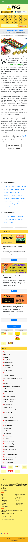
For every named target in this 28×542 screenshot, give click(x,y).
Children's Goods (7, 370)
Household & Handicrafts (9, 410)
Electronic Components (9, 389)
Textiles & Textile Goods (9, 449)
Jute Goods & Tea (7, 412)
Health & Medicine (8, 404)
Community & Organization (10, 373)
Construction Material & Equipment (12, 378)
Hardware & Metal (8, 402)
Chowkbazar (13, 192)
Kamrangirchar (15, 198)
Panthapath (17, 201)
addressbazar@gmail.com (7, 516)
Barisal (5, 219)
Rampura (6, 204)
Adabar (17, 189)
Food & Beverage (7, 394)
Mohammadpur (8, 201)
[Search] (9, 25)
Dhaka (7, 216)
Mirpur (19, 186)
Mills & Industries (7, 425)
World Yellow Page (8, 462)
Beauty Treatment (7, 360)
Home (2, 30)
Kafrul (13, 195)
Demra (20, 192)
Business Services (8, 365)
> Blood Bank (17, 495)
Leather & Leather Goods (9, 415)
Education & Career (8, 383)
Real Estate (6, 438)
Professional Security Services (13, 307)
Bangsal (6, 192)
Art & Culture (6, 354)
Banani (13, 186)
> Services (3, 497)
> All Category (4, 500)
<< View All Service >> (14, 326)
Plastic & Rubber (7, 436)
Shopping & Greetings (9, 444)
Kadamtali (19, 195)
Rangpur (6, 222)
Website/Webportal (8, 459)
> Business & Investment (20, 494)
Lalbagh (23, 198)
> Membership (4, 498)
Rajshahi (20, 219)
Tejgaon (19, 204)
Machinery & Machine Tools (10, 420)
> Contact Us (3, 503)
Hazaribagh (7, 195)
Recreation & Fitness (8, 441)
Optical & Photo (7, 433)
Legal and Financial (8, 417)
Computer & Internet (8, 375)
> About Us (3, 495)
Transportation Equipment (10, 454)
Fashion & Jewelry (8, 391)
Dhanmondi (7, 207)
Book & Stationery (8, 362)
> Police (16, 501)
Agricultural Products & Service (11, 352)
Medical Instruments (8, 423)
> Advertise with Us (5, 501)
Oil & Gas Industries (8, 431)
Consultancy (6, 381)
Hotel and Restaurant (8, 407)
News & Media (7, 428)
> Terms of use (4, 504)
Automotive (6, 357)
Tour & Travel (6, 452)
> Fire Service (17, 500)
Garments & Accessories (9, 399)
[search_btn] (17, 25)
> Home (2, 494)
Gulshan (6, 189)
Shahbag (12, 204)
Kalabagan (6, 198)
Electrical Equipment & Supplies (11, 386)
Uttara (24, 186)
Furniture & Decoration (9, 396)
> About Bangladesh (19, 503)
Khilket (8, 186)
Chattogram (20, 216)
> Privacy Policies (18, 504)
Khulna (13, 216)
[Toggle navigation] (3, 2)
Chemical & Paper (7, 368)
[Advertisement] (14, 166)
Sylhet (11, 222)
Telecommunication (8, 446)
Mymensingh (12, 219)
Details (14, 260)
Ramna (24, 201)
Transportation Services (9, 457)
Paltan (11, 189)
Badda (22, 189)
